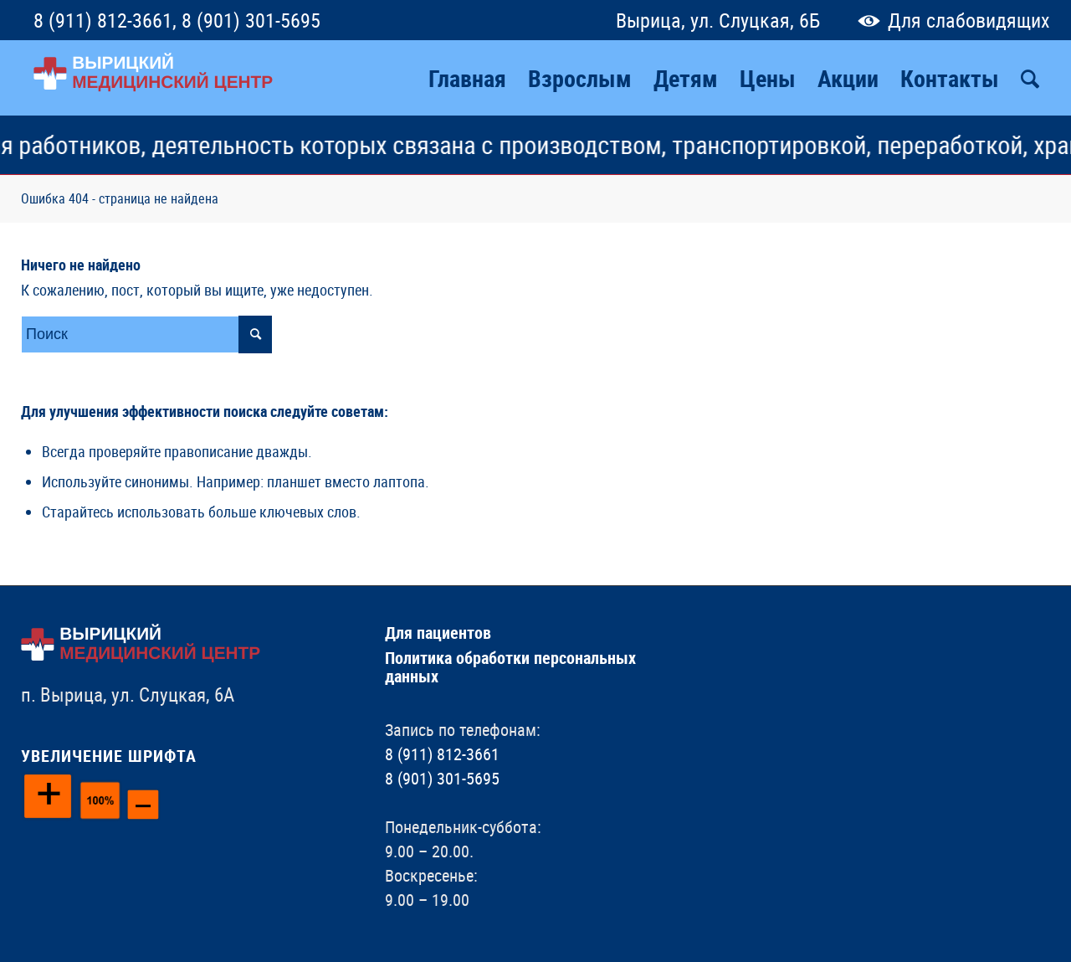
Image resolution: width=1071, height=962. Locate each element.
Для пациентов (438, 632)
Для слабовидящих (950, 20)
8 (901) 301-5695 (251, 20)
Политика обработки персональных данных (510, 666)
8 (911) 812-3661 (102, 20)
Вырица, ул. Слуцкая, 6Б (718, 20)
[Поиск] (1030, 78)
